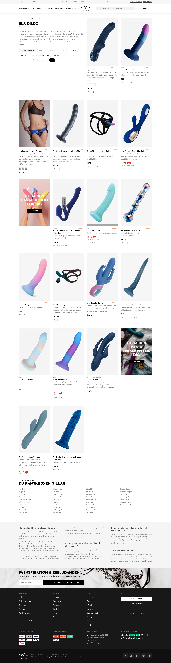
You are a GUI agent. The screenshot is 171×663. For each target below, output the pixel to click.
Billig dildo (22, 492)
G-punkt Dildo (57, 489)
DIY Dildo (22, 507)
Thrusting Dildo (125, 497)
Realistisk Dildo (91, 494)
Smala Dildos (90, 507)
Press (55, 613)
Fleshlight (91, 601)
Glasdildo (56, 492)
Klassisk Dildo (57, 497)
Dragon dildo (23, 510)
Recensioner (58, 605)
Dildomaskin (23, 505)
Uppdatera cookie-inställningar (75, 657)
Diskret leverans (25, 601)
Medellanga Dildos (59, 510)
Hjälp (21, 597)
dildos (46, 550)
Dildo (40, 19)
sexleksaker (53, 556)
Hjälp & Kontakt (136, 2)
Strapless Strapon (126, 492)
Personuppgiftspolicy (46, 657)
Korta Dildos (57, 499)
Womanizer (91, 621)
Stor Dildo (89, 513)
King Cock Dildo (58, 494)
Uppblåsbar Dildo (126, 502)
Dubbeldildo (23, 513)
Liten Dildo (56, 505)
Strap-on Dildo (125, 489)
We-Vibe (90, 605)
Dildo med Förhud (25, 499)
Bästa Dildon (23, 497)
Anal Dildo (22, 489)
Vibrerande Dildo (126, 505)
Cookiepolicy (59, 657)
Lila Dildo (56, 502)
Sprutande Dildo (91, 510)
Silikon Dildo (90, 505)
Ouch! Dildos (90, 492)
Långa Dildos (57, 507)
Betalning (22, 605)
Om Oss (56, 609)
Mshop (21, 19)
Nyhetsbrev (23, 617)
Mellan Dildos (57, 513)
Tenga (89, 625)
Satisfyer (90, 617)
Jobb (55, 617)
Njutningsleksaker (31, 19)
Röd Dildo (89, 502)
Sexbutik (56, 597)
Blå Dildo (22, 494)
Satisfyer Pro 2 (92, 613)
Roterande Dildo (91, 499)
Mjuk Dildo (89, 489)
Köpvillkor (34, 657)
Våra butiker (147, 2)
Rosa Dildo (89, 497)
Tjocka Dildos (124, 499)
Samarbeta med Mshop (62, 601)
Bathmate (90, 597)
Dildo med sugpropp (25, 502)
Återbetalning (24, 613)
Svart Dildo (123, 494)
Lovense (90, 609)
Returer (22, 609)
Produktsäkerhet (25, 621)
